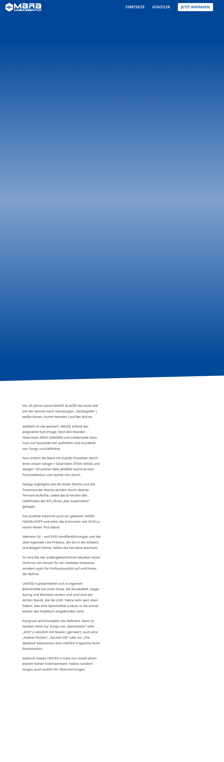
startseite (135, 7)
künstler (161, 7)
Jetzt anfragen (195, 7)
